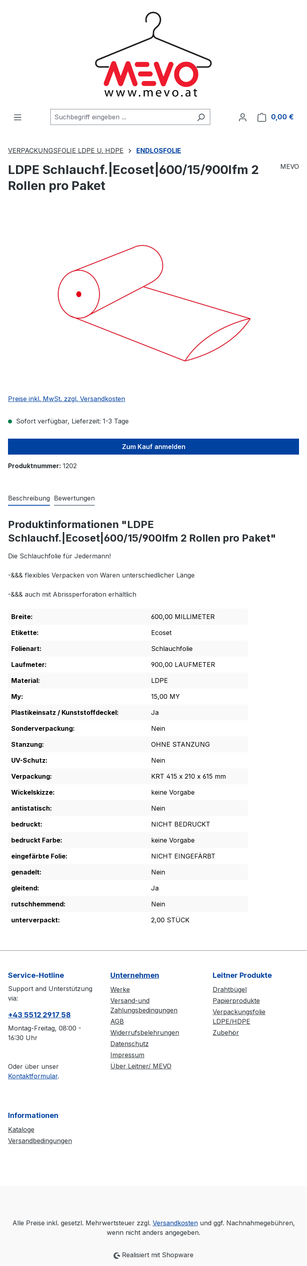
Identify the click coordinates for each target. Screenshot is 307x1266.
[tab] (29, 498)
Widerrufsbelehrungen (144, 1033)
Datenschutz (129, 1044)
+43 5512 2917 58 (39, 1015)
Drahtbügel (230, 989)
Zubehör (226, 1033)
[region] (153, 302)
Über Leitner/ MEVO (140, 1066)
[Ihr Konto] (242, 117)
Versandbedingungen (40, 1141)
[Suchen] (200, 117)
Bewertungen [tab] (74, 498)
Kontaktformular (33, 1076)
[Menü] (17, 117)
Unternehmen (134, 975)
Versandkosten (175, 1223)
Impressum (127, 1055)
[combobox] (121, 117)
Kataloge (21, 1129)
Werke (120, 989)
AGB (117, 1021)
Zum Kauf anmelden (153, 447)
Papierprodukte (236, 1001)
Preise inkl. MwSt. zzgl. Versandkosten (66, 399)
